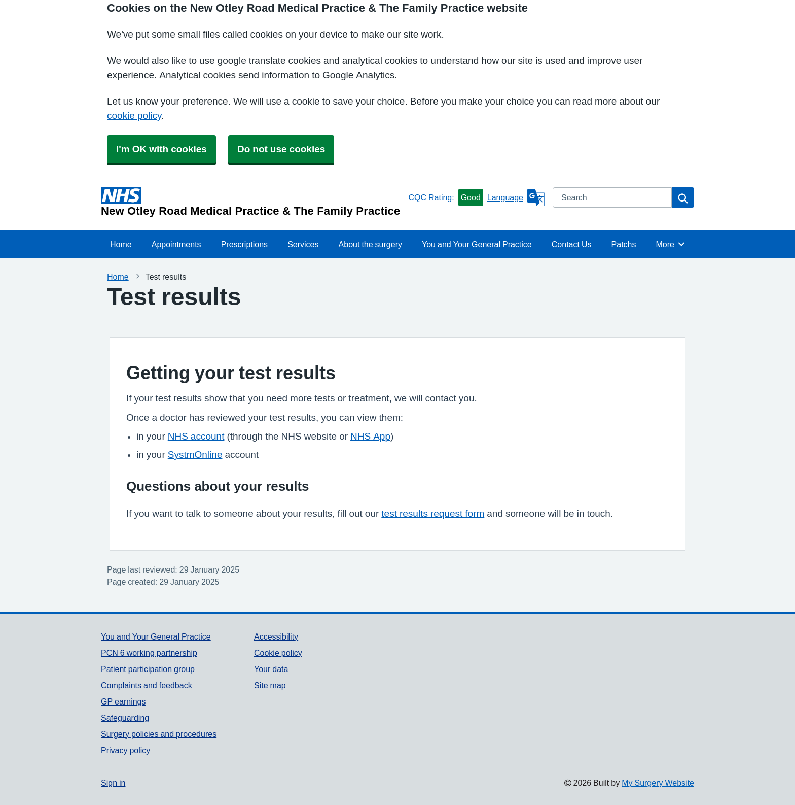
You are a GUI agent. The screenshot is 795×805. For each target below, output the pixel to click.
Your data (271, 669)
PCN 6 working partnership (149, 653)
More (671, 244)
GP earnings (123, 701)
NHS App (370, 436)
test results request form (432, 513)
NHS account (196, 436)
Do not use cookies (281, 149)
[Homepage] (252, 202)
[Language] (516, 197)
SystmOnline (195, 454)
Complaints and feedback (146, 685)
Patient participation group (148, 669)
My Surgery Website (658, 783)
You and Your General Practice (477, 244)
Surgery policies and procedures (158, 734)
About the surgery (370, 244)
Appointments (176, 244)
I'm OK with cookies (161, 149)
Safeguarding (125, 718)
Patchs (623, 244)
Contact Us (572, 244)
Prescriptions (244, 244)
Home (121, 244)
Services (302, 244)
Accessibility (276, 636)
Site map (270, 685)
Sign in (113, 783)
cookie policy (134, 115)
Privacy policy (125, 750)
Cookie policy (278, 653)
